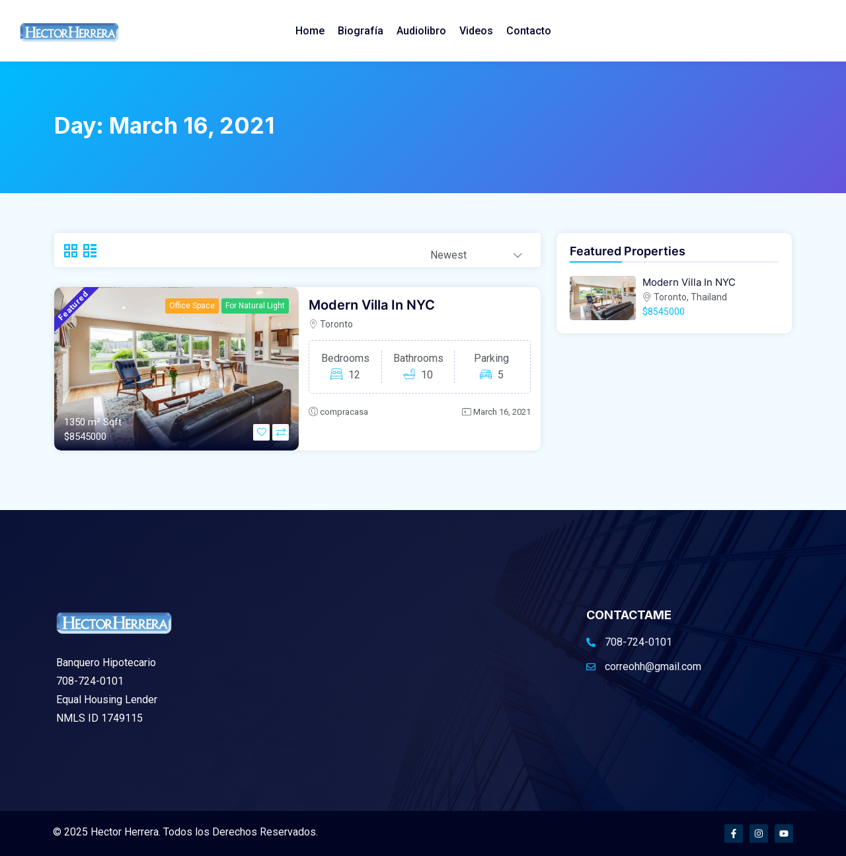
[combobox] (476, 250)
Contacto (528, 30)
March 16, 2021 (502, 412)
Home (310, 30)
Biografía (360, 30)
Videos (476, 30)
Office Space (192, 305)
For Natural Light (255, 305)
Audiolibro (421, 30)
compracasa (344, 412)
